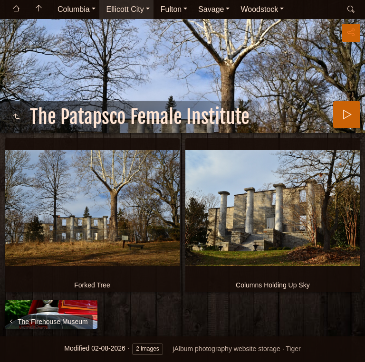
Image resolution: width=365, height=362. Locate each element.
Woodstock (259, 9)
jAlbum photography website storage (226, 348)
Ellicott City (125, 9)
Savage (211, 9)
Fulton (171, 9)
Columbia (74, 9)
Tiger (293, 348)
